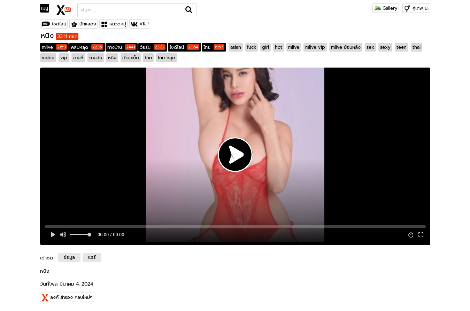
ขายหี (78, 57)
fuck (251, 47)
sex (370, 47)
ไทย (213, 47)
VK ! (144, 24)
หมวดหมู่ (117, 24)
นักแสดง (87, 24)
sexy (385, 47)
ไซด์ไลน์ (59, 24)
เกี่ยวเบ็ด (130, 57)
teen (401, 47)
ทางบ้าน (121, 47)
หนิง (112, 57)
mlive (54, 47)
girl (265, 47)
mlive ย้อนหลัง (346, 47)
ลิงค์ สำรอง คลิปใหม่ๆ (71, 297)
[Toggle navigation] (47, 8)
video (48, 57)
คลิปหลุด (87, 47)
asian (235, 47)
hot (278, 47)
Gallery (386, 8)
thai (417, 47)
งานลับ (95, 57)
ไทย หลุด (166, 57)
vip (63, 57)
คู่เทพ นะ (421, 8)
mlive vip (315, 47)
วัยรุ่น (152, 47)
